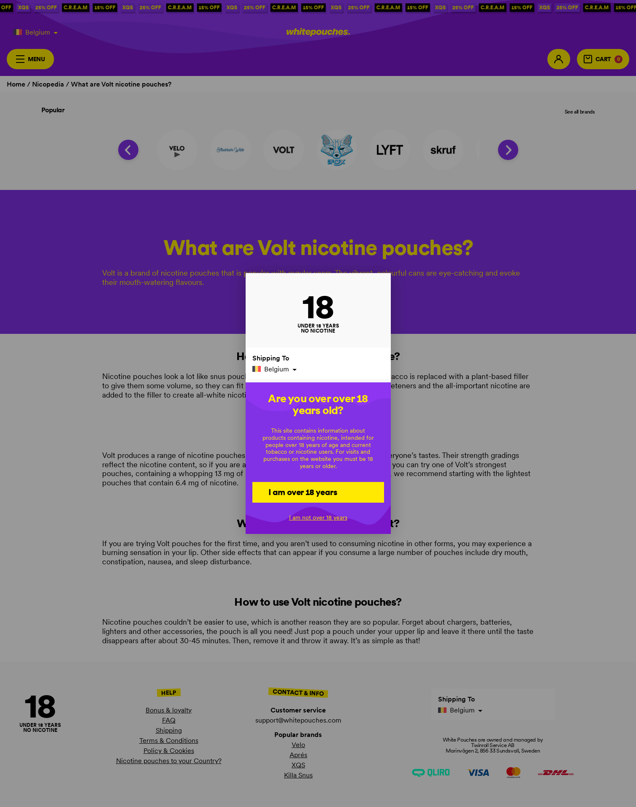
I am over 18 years (302, 491)
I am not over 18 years (318, 517)
